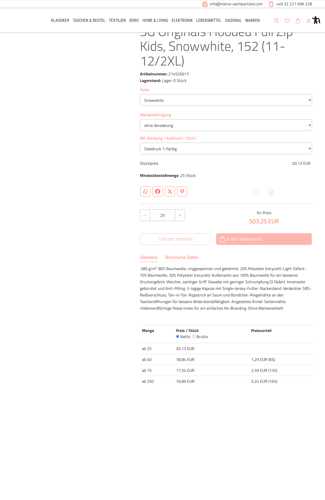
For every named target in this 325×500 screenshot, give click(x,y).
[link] (60, 20)
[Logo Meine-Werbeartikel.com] (25, 21)
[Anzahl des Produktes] (162, 232)
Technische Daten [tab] (182, 274)
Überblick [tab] (149, 274)
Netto (183, 353)
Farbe (144, 106)
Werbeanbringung (155, 131)
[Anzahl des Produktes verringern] (145, 232)
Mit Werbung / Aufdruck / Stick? (168, 155)
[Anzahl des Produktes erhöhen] (180, 232)
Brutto (200, 353)
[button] (316, 20)
